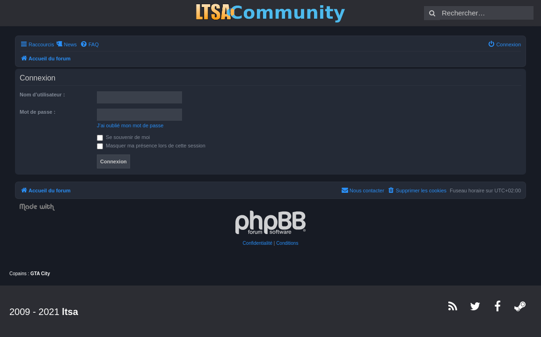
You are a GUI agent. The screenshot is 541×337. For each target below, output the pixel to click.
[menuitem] (89, 44)
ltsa (70, 312)
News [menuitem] (70, 44)
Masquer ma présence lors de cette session (151, 145)
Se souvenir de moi (123, 137)
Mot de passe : (37, 112)
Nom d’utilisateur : (42, 94)
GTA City (40, 273)
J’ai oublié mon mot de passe (130, 125)
